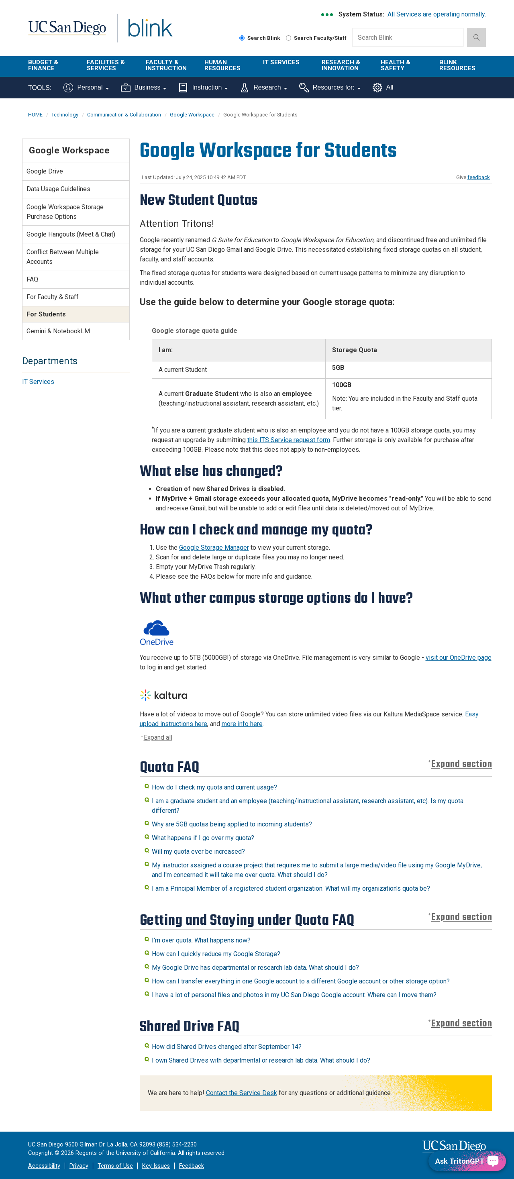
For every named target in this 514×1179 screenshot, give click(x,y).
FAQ (32, 279)
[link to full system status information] (327, 15)
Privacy (78, 1166)
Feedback (191, 1166)
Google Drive (45, 171)
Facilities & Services (106, 65)
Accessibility (44, 1166)
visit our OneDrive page (459, 657)
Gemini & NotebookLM (58, 331)
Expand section (461, 764)
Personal (85, 87)
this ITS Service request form (288, 440)
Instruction (203, 87)
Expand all (158, 737)
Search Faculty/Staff (316, 38)
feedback (478, 177)
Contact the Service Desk (241, 1093)
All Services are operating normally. (437, 14)
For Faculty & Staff (53, 297)
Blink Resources (457, 65)
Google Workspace (192, 115)
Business (144, 87)
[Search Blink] (242, 38)
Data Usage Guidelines (58, 189)
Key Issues (156, 1166)
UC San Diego (67, 33)
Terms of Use (115, 1166)
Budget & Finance (43, 65)
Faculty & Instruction (166, 65)
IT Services (281, 62)
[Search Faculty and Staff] (288, 38)
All (383, 87)
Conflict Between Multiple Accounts (63, 256)
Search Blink (259, 38)
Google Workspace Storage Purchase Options (65, 211)
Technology (64, 115)
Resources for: (330, 87)
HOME (35, 115)
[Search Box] (408, 37)
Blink (150, 33)
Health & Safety (395, 65)
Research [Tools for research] (263, 87)
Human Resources (222, 65)
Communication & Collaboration (124, 115)
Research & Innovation (341, 65)
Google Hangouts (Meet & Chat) (71, 234)
